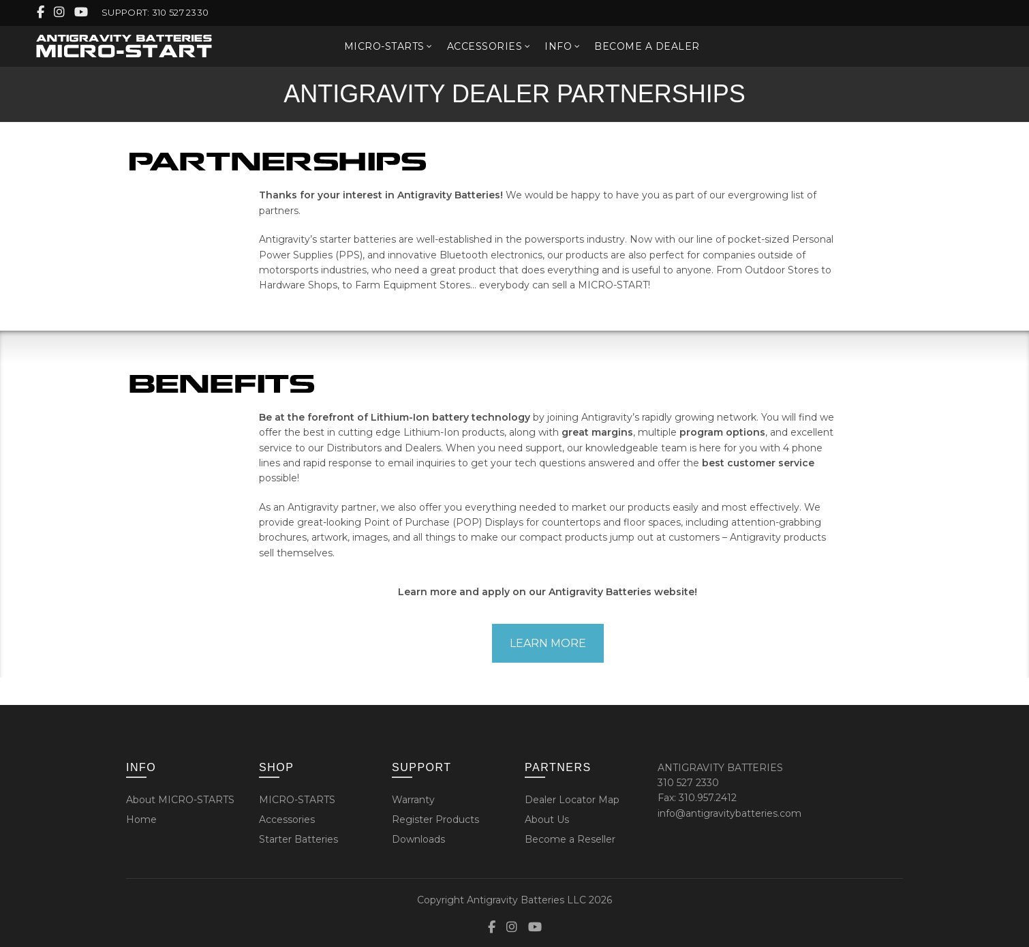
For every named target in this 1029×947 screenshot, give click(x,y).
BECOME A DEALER (647, 46)
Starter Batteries (298, 839)
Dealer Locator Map (572, 800)
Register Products (435, 819)
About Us (547, 819)
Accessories (287, 819)
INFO (558, 46)
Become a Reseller (570, 839)
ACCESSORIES (485, 46)
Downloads (418, 839)
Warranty (413, 800)
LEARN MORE (548, 643)
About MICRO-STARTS (180, 800)
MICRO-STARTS (384, 46)
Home (141, 819)
